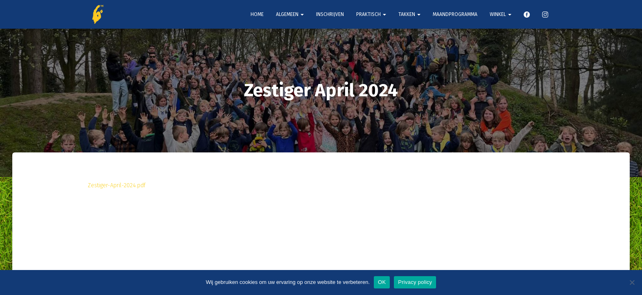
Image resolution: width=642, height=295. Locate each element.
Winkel (500, 14)
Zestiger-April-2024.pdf (116, 185)
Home (257, 14)
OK (382, 282)
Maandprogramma (455, 14)
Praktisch (371, 14)
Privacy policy (415, 282)
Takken (409, 14)
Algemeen (290, 14)
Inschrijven (330, 14)
